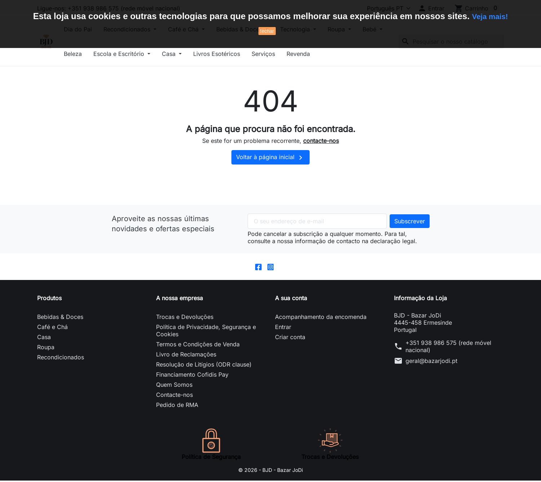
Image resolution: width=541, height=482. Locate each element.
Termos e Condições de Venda (198, 345)
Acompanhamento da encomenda (321, 318)
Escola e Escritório (181, 53)
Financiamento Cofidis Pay (192, 376)
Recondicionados (60, 358)
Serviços (324, 53)
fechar (267, 31)
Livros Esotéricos (277, 53)
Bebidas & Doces (60, 318)
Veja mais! (490, 16)
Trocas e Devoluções (184, 318)
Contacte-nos (174, 396)
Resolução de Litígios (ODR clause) (204, 365)
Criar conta (290, 338)
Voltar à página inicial (270, 157)
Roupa (45, 348)
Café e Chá (52, 328)
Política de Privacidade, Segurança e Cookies (206, 332)
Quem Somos (174, 386)
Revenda (359, 53)
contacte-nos (321, 140)
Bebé (101, 53)
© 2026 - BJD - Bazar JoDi (270, 471)
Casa (231, 53)
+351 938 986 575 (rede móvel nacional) (448, 348)
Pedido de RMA (177, 406)
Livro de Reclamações (186, 355)
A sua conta (291, 299)
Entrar (283, 328)
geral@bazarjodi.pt (431, 362)
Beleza (134, 53)
